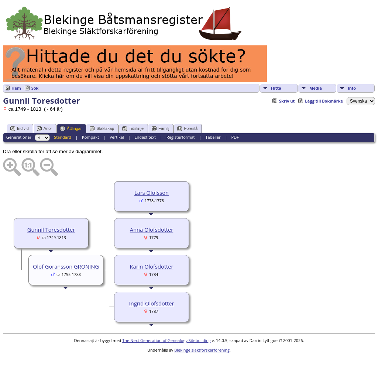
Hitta (276, 88)
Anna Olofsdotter (151, 229)
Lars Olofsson (151, 192)
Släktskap (102, 128)
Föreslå (187, 128)
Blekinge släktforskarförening (202, 350)
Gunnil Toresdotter (51, 229)
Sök (35, 88)
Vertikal (117, 137)
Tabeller (212, 137)
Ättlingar (71, 128)
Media (315, 88)
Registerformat (180, 137)
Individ (19, 128)
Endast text (145, 137)
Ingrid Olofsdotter (151, 303)
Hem (16, 88)
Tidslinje (133, 128)
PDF (235, 137)
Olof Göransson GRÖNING (66, 266)
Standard (62, 137)
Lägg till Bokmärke (324, 101)
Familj (160, 128)
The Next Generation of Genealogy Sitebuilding (166, 340)
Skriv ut (287, 101)
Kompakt (90, 137)
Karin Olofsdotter (151, 266)
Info (352, 88)
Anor (44, 128)
